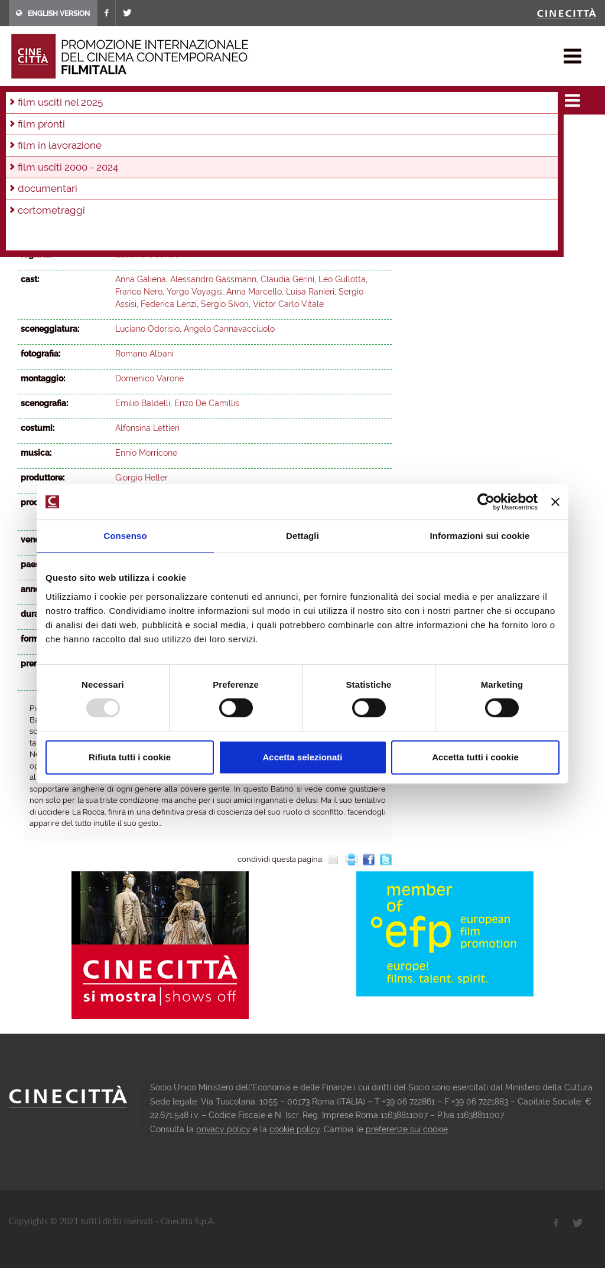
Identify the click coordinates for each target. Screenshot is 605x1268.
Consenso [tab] (125, 536)
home (20, 97)
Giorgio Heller (141, 477)
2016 (230, 131)
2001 (263, 147)
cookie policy (294, 1129)
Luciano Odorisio (147, 254)
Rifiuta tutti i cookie (130, 757)
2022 (80, 131)
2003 (211, 147)
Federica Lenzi (169, 304)
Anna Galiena (140, 279)
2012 (330, 131)
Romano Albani (144, 353)
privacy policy (223, 1129)
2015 (255, 131)
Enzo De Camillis (206, 403)
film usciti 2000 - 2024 (136, 97)
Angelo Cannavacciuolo (229, 329)
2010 (29, 147)
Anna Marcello (254, 291)
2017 (205, 131)
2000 (289, 147)
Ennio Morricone (146, 452)
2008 (81, 147)
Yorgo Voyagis (194, 291)
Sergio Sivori (225, 304)
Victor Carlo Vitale (288, 304)
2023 (54, 131)
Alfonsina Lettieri (147, 428)
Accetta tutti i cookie (475, 757)
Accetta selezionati (302, 757)
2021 (105, 131)
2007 (107, 147)
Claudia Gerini (287, 279)
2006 (133, 147)
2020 (131, 131)
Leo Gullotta (342, 279)
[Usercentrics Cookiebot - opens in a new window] (486, 502)
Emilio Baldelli (142, 403)
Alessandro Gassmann (213, 279)
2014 (280, 131)
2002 (237, 147)
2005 (159, 147)
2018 (180, 131)
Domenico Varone (149, 378)
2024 (29, 131)
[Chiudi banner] (555, 502)
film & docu (62, 97)
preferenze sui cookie (407, 1129)
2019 (156, 131)
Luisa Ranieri (310, 291)
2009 (55, 147)
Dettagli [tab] (302, 536)
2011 (355, 131)
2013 (305, 131)
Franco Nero (138, 291)
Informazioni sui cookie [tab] (480, 536)
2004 (198, 97)
